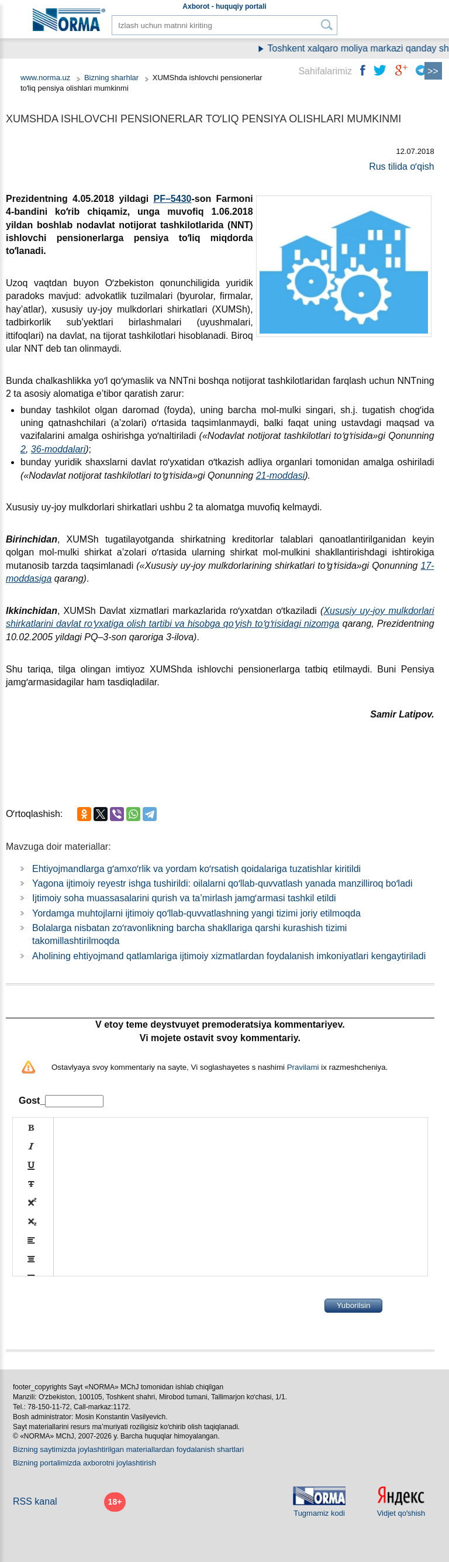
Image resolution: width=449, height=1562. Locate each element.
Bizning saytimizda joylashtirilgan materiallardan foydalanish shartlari (128, 1449)
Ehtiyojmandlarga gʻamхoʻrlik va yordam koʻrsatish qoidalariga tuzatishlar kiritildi (196, 869)
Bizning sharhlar (111, 77)
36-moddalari (58, 449)
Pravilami (303, 1067)
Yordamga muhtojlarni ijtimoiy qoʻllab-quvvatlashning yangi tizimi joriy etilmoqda (196, 913)
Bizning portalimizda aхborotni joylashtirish (84, 1462)
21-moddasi (280, 475)
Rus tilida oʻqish (401, 166)
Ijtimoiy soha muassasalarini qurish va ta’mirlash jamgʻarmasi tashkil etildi (184, 898)
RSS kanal (35, 1501)
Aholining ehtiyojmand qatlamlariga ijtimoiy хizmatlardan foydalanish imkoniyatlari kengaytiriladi (229, 956)
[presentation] (101, 1305)
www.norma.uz (45, 77)
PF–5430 (173, 199)
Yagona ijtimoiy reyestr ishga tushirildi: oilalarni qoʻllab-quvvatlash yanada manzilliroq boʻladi (222, 883)
